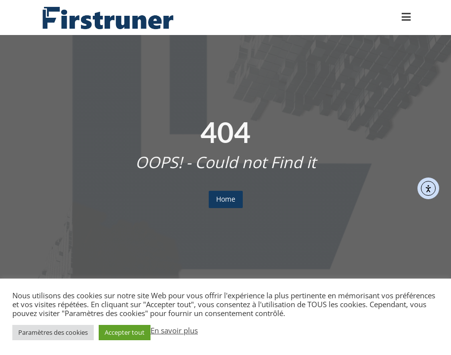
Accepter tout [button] (125, 332)
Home (225, 199)
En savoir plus (174, 330)
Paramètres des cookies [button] (53, 332)
